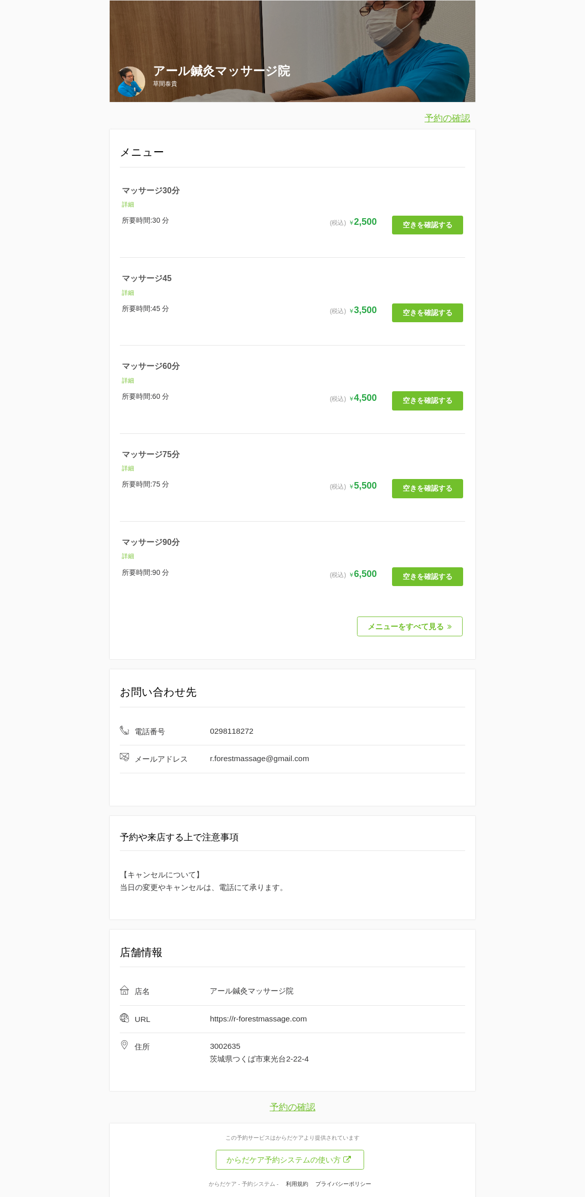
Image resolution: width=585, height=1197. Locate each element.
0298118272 (231, 728)
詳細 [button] (128, 204)
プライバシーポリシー (343, 1181)
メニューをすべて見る (410, 624)
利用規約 (297, 1181)
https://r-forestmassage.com (258, 1015)
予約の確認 (447, 118)
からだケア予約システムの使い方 (288, 1156)
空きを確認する (427, 224)
